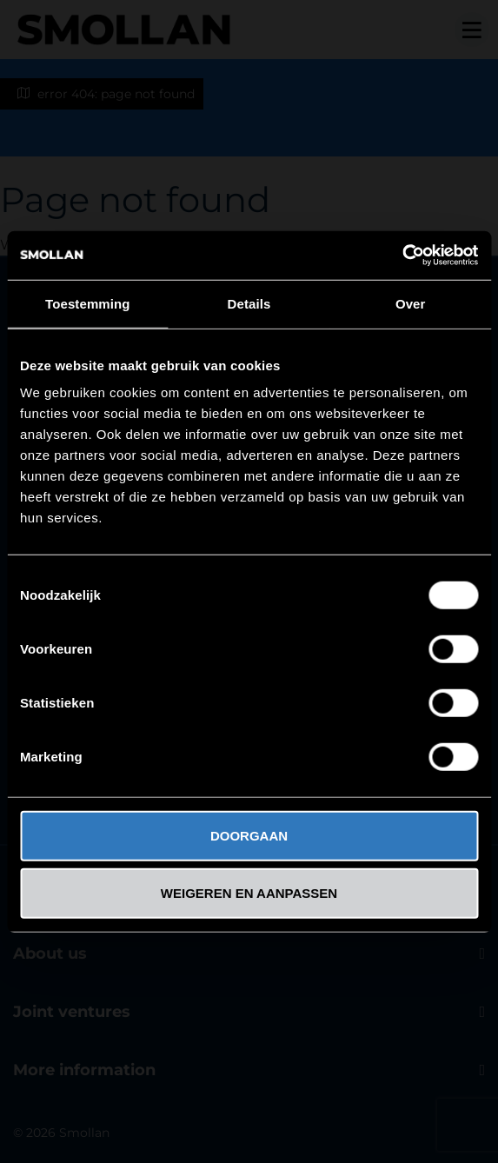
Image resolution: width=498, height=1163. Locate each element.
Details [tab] (249, 303)
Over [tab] (410, 303)
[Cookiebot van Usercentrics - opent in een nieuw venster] (402, 255)
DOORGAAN (249, 835)
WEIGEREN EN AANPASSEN (249, 892)
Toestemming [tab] (87, 303)
